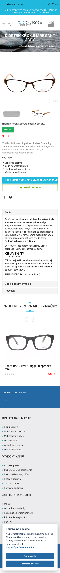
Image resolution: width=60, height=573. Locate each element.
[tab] (30, 212)
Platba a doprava (12, 479)
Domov (10, 46)
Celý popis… (8, 157)
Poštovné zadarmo (13, 488)
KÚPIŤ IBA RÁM (30, 187)
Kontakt (23, 393)
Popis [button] (8, 212)
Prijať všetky (30, 556)
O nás (14, 393)
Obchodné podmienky (15, 508)
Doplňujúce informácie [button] (18, 283)
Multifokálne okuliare (14, 436)
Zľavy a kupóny (11, 483)
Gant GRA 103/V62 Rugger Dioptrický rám (28, 367)
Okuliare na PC (11, 440)
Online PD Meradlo (13, 449)
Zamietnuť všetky (30, 564)
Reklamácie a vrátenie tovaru (18, 513)
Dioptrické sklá (11, 427)
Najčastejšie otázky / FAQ (16, 474)
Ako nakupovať (11, 465)
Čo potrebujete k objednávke (18, 470)
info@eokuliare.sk (29, 13)
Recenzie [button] (10, 290)
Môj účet (52, 4)
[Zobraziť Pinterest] (10, 197)
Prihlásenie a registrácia (16, 517)
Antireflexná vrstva (13, 445)
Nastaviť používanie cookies (21, 547)
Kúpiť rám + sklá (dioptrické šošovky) (31, 180)
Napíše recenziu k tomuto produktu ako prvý (23, 124)
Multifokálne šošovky (14, 431)
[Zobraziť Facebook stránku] (5, 197)
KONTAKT (9, 522)
